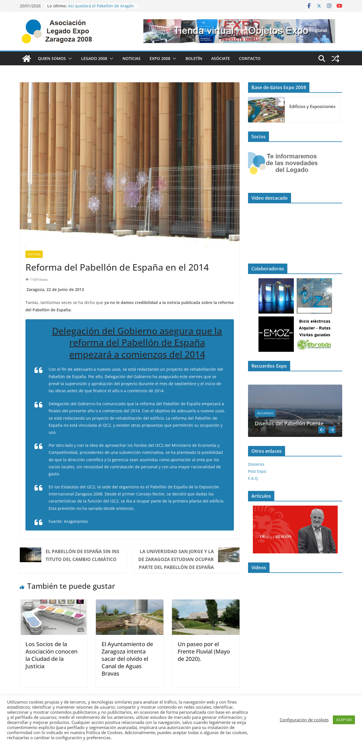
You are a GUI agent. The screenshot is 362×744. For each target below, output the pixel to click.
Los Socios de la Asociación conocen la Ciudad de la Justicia (51, 655)
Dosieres (256, 464)
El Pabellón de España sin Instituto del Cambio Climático (82, 555)
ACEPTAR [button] (344, 719)
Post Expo (257, 471)
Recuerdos (265, 413)
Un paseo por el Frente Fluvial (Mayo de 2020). (204, 651)
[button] (69, 58)
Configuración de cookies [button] (304, 719)
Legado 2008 (94, 58)
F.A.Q (253, 478)
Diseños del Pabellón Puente (289, 423)
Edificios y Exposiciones (312, 106)
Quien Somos (52, 58)
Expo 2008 (160, 58)
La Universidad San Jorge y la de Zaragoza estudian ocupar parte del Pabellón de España (176, 559)
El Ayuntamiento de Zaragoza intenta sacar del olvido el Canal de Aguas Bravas (127, 658)
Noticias (131, 58)
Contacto (249, 58)
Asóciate (220, 58)
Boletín (194, 58)
